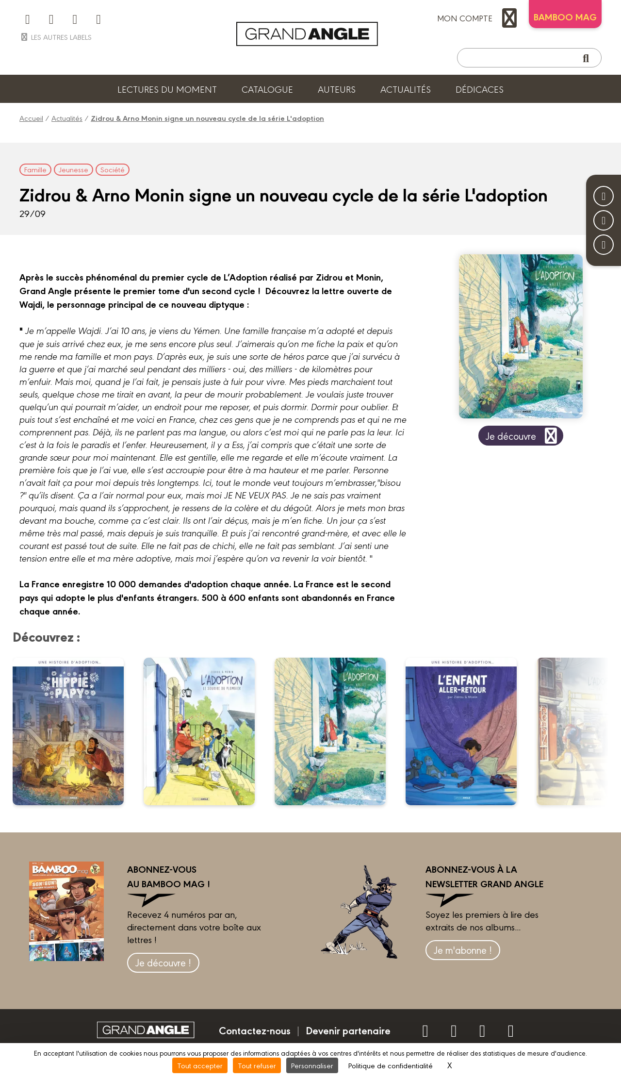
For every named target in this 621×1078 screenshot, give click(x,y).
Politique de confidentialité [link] (390, 1065)
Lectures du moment (167, 89)
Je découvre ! (163, 962)
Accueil (31, 118)
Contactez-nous (255, 1030)
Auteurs (337, 89)
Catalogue (267, 89)
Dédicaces (480, 89)
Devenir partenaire (348, 1030)
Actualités (405, 89)
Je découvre (523, 436)
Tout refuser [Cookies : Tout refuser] (257, 1065)
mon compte (479, 18)
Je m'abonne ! (463, 949)
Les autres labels (55, 37)
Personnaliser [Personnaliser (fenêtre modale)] (312, 1065)
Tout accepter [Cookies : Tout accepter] (200, 1065)
